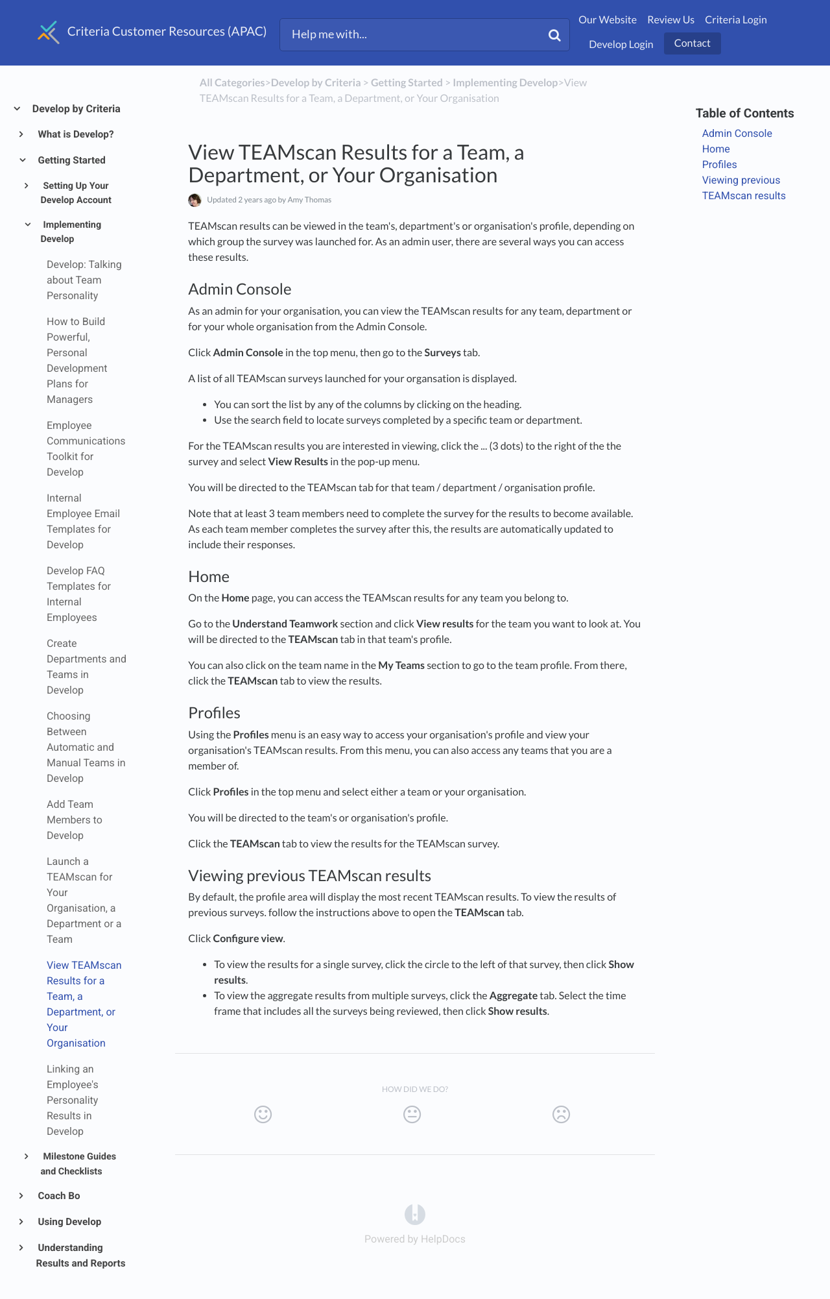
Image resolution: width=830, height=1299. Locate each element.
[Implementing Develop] (505, 83)
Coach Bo (58, 1196)
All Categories (232, 83)
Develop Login (621, 44)
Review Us (670, 20)
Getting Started (71, 160)
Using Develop (69, 1222)
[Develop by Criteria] (316, 83)
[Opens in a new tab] (415, 1214)
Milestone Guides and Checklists (78, 1164)
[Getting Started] (407, 83)
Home (716, 149)
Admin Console (737, 133)
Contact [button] (692, 43)
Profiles (719, 164)
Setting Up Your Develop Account (75, 193)
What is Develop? (75, 134)
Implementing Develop (70, 232)
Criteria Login (736, 20)
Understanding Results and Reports (81, 1255)
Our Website (607, 20)
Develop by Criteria (76, 109)
